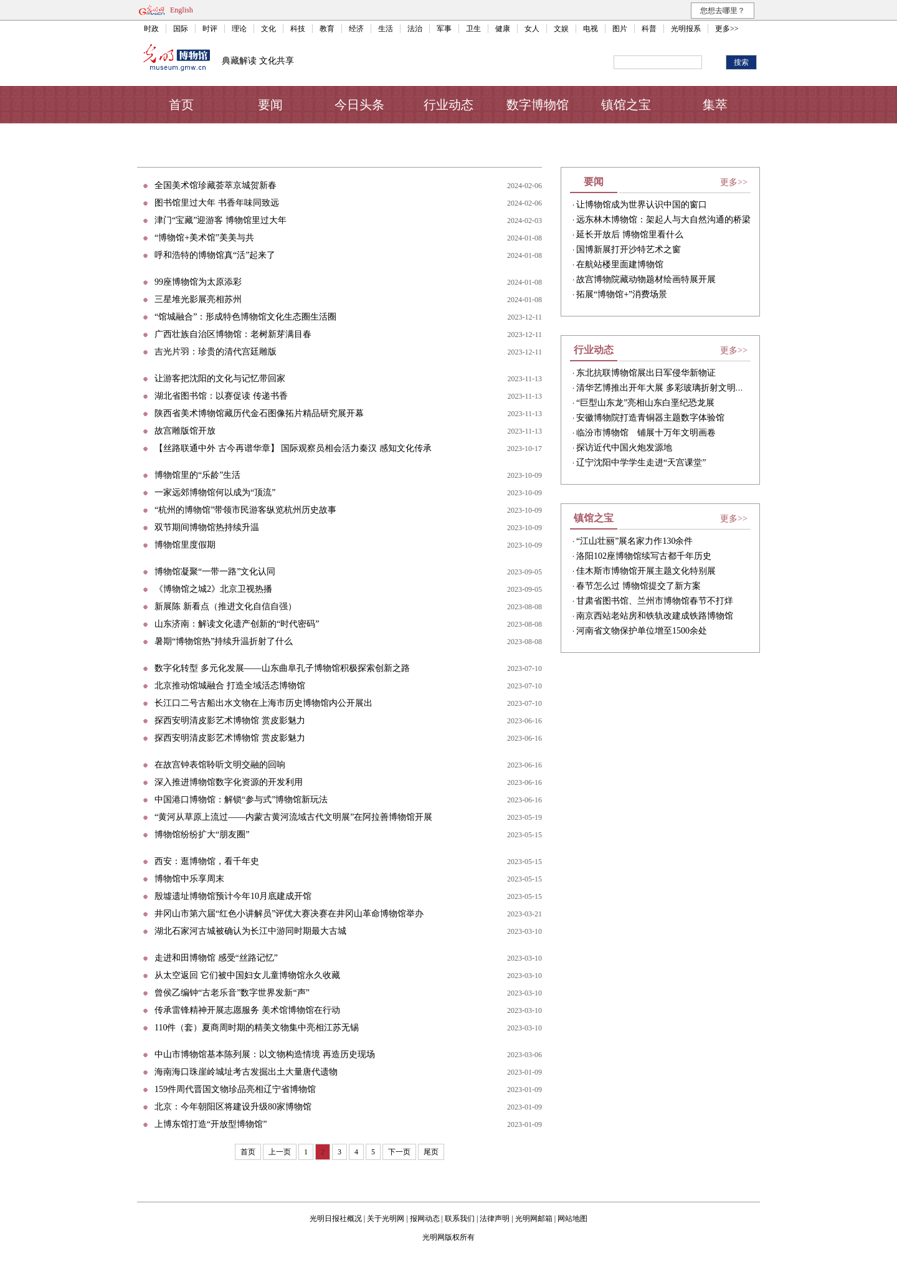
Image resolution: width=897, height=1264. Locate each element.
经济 (356, 28)
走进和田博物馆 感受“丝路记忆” (216, 957)
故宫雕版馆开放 (185, 430)
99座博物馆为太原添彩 (198, 282)
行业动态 (448, 105)
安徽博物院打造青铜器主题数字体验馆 (650, 417)
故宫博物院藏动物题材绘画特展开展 (646, 279)
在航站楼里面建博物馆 (619, 264)
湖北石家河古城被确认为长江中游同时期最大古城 (250, 931)
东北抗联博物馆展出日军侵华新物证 (646, 373)
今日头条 (359, 105)
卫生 (473, 28)
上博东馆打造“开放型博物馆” (210, 1124)
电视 (590, 28)
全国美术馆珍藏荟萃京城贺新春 (215, 185)
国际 (180, 28)
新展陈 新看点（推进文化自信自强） (225, 606)
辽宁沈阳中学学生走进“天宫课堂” (641, 462)
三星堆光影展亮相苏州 (198, 299)
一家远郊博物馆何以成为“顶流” (214, 492)
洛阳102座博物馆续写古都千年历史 (643, 556)
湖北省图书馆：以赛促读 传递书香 (221, 396)
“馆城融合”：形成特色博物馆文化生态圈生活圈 (245, 316)
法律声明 (495, 1218)
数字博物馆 (537, 105)
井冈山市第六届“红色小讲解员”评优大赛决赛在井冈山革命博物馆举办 (289, 913)
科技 (297, 28)
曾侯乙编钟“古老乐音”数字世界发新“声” (232, 992)
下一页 (399, 1152)
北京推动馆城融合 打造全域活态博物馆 (229, 685)
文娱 (561, 28)
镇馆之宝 (626, 105)
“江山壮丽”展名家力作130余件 (634, 541)
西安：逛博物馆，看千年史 (206, 861)
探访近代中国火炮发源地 (624, 447)
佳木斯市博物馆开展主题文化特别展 (646, 571)
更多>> (727, 28)
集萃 (715, 105)
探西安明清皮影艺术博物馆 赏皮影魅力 (229, 720)
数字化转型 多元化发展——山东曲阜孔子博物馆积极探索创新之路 (282, 668)
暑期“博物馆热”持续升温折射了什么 (223, 641)
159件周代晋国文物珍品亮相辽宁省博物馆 (235, 1089)
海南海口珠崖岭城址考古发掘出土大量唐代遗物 (246, 1071)
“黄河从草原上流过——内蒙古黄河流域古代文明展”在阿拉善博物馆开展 (293, 817)
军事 (444, 28)
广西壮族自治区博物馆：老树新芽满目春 (232, 334)
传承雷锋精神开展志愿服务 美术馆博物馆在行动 (247, 1010)
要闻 (270, 105)
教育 (327, 28)
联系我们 (460, 1218)
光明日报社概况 (336, 1218)
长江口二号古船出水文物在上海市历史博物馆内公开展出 (263, 703)
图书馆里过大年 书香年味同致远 (216, 202)
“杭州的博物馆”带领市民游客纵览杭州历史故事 (245, 510)
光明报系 (686, 28)
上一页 (279, 1152)
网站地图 (572, 1218)
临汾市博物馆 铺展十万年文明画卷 (646, 432)
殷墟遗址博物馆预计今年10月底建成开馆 (232, 896)
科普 (649, 28)
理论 (239, 28)
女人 (531, 28)
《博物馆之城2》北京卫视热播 (213, 589)
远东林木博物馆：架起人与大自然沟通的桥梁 (663, 219)
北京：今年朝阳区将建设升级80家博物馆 (232, 1106)
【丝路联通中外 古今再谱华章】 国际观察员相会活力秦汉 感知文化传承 (293, 448)
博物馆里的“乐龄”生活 (197, 475)
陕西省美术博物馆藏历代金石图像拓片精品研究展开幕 (259, 413)
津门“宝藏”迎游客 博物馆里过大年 (220, 220)
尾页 (431, 1152)
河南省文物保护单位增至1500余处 (641, 630)
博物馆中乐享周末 (189, 878)
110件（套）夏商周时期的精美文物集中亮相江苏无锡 (256, 1027)
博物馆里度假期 (185, 544)
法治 (414, 28)
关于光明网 (385, 1218)
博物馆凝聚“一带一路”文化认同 (214, 571)
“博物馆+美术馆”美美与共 (204, 237)
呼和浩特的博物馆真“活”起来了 (214, 255)
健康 (502, 28)
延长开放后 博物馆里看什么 (629, 234)
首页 (181, 105)
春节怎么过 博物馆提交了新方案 (638, 586)
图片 (619, 28)
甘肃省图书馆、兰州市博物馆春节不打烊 (654, 601)
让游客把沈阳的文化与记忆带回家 (219, 378)
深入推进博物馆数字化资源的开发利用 (228, 782)
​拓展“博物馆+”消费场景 (621, 294)
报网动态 (425, 1218)
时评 (209, 28)
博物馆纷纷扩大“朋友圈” (201, 834)
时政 (151, 28)
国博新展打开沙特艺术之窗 (628, 249)
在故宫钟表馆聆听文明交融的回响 (219, 764)
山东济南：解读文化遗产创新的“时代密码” (236, 624)
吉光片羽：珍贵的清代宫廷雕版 (215, 351)
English (181, 10)
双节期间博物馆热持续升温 (206, 527)
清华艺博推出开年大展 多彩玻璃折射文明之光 (664, 387)
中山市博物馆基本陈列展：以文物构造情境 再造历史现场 (264, 1054)
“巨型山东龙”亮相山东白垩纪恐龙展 (645, 402)
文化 (268, 28)
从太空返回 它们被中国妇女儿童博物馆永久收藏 (247, 975)
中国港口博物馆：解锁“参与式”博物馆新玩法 (241, 799)
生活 (385, 28)
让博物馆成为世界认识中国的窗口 (641, 204)
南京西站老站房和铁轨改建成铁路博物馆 (654, 615)
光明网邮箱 (534, 1218)
